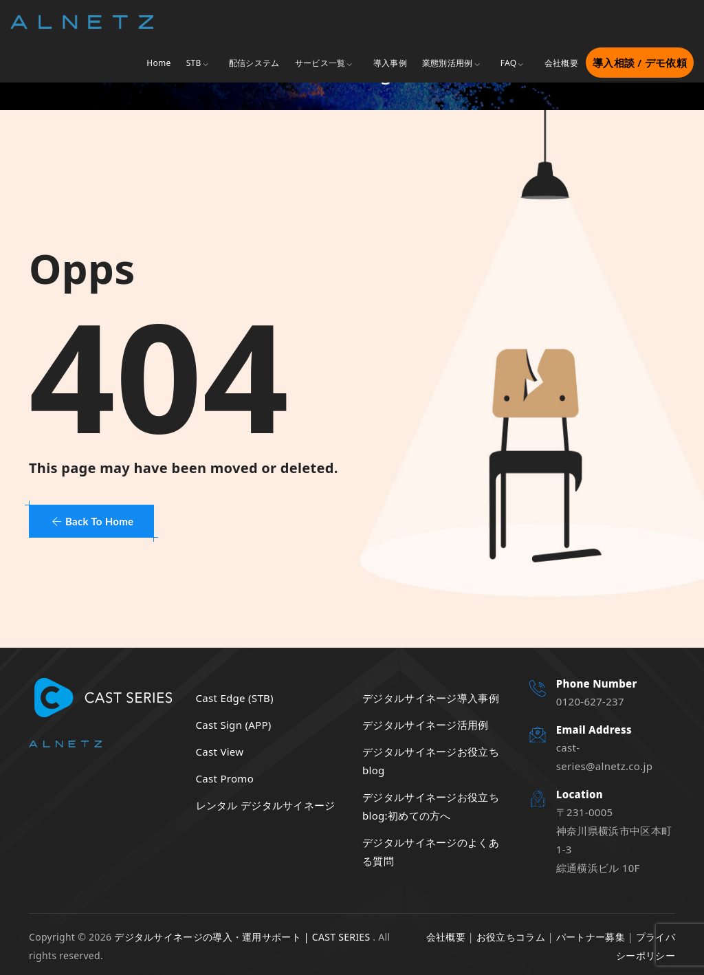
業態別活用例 (447, 63)
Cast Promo (225, 778)
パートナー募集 (590, 936)
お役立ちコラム (510, 936)
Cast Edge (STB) (235, 698)
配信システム (254, 63)
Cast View (220, 751)
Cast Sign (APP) (234, 725)
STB (193, 63)
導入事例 (390, 63)
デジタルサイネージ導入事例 (430, 698)
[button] (91, 521)
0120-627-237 (590, 701)
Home (158, 63)
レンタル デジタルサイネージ (266, 805)
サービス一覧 (320, 63)
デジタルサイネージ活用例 (425, 725)
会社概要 (561, 63)
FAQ (508, 63)
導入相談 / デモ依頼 (640, 62)
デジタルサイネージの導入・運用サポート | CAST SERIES (242, 936)
